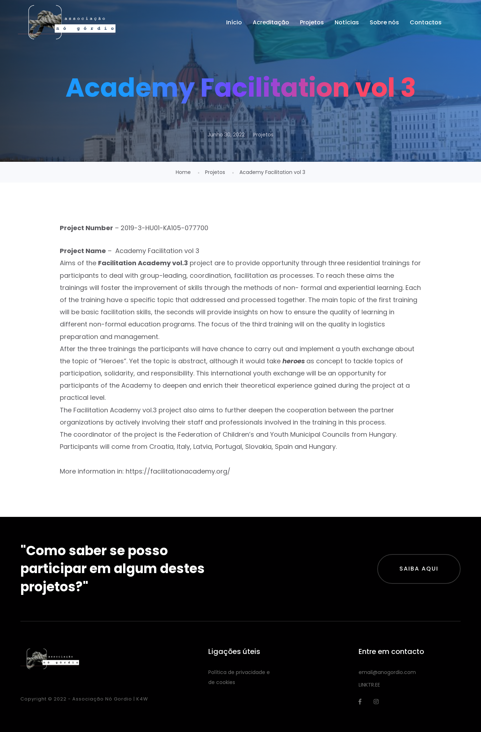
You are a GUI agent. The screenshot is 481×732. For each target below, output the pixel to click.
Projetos (312, 22)
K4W (142, 698)
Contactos (426, 22)
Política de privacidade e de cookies (239, 677)
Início (234, 22)
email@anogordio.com (387, 672)
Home (183, 172)
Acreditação (271, 22)
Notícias (347, 22)
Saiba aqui (418, 568)
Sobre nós (384, 22)
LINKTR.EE (369, 684)
